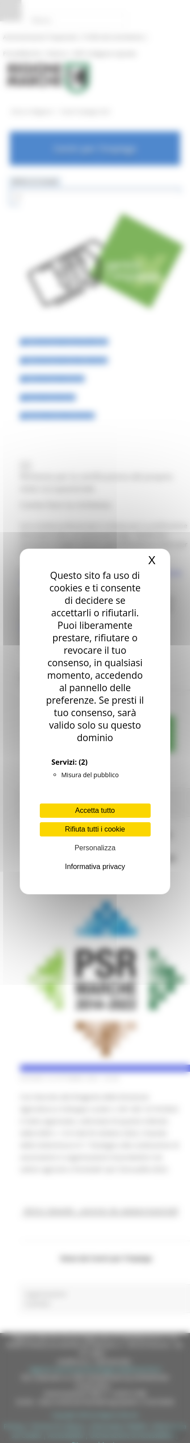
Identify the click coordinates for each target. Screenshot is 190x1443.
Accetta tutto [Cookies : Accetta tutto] (95, 810)
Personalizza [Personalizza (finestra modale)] (95, 848)
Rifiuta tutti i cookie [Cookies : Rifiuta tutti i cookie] (95, 829)
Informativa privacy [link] (95, 866)
